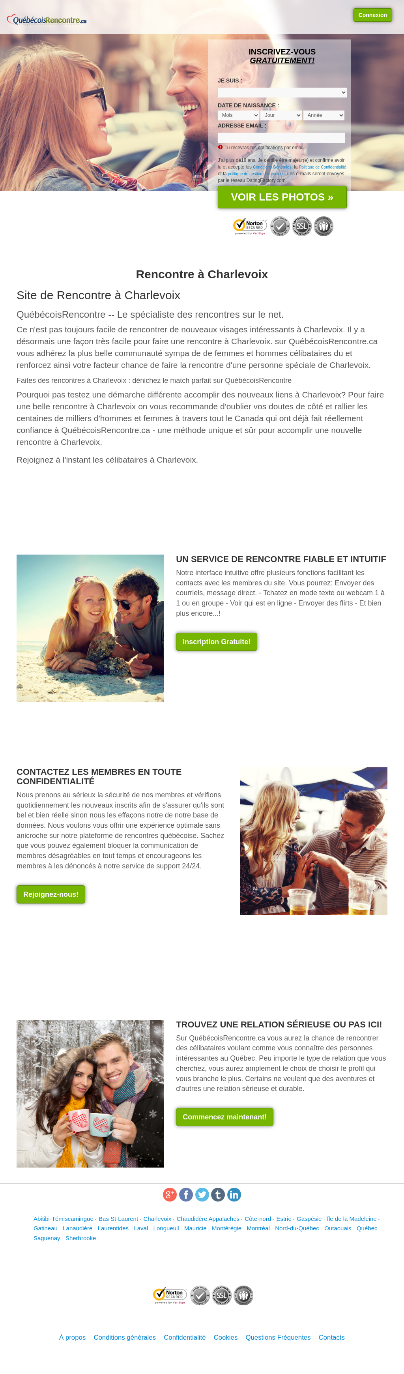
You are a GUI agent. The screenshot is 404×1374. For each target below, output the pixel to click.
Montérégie (226, 1228)
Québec (367, 1228)
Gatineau (46, 1228)
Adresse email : (242, 125)
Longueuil (166, 1228)
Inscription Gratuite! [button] (217, 642)
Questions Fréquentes (277, 1337)
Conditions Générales (272, 167)
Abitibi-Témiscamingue (64, 1218)
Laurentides (113, 1228)
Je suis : (230, 80)
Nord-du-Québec (297, 1228)
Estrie (283, 1218)
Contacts (332, 1337)
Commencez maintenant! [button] (225, 1117)
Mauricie (195, 1228)
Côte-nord (258, 1218)
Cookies (226, 1337)
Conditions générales (125, 1337)
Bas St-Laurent (118, 1218)
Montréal (258, 1228)
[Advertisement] (242, 684)
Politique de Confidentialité (322, 167)
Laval (141, 1228)
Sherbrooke (80, 1238)
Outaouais (337, 1228)
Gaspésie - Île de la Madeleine (337, 1218)
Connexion (373, 15)
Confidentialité (185, 1337)
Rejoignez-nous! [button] (51, 894)
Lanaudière (77, 1228)
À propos (72, 1337)
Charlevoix (157, 1218)
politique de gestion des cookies (256, 174)
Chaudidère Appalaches (208, 1218)
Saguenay (47, 1238)
